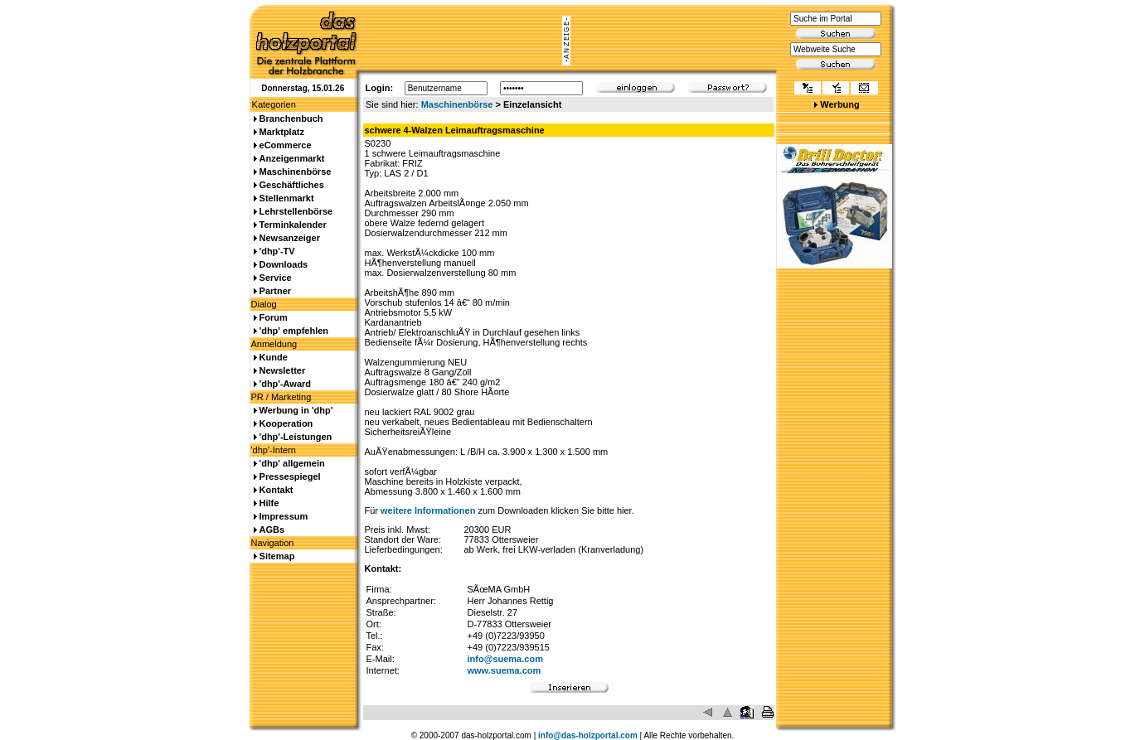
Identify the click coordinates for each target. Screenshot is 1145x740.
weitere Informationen (428, 510)
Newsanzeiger (290, 238)
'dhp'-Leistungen (296, 437)
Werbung (839, 104)
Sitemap (277, 556)
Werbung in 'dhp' (296, 410)
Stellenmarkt (287, 198)
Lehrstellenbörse (296, 211)
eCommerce (286, 145)
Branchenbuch (291, 118)
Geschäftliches (292, 185)
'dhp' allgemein (292, 463)
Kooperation (286, 423)
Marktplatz (282, 132)
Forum (274, 317)
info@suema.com (505, 659)
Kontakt (277, 490)
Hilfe (269, 503)
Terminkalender (293, 225)
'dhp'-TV (277, 251)
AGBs (272, 529)
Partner (276, 291)
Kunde (274, 357)
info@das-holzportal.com (588, 735)
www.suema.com (504, 670)
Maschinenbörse (457, 104)
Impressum (284, 516)
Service (276, 278)
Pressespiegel (290, 476)
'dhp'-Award (285, 384)
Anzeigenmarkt (292, 158)
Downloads (284, 264)
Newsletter (283, 370)
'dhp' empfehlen (294, 331)
